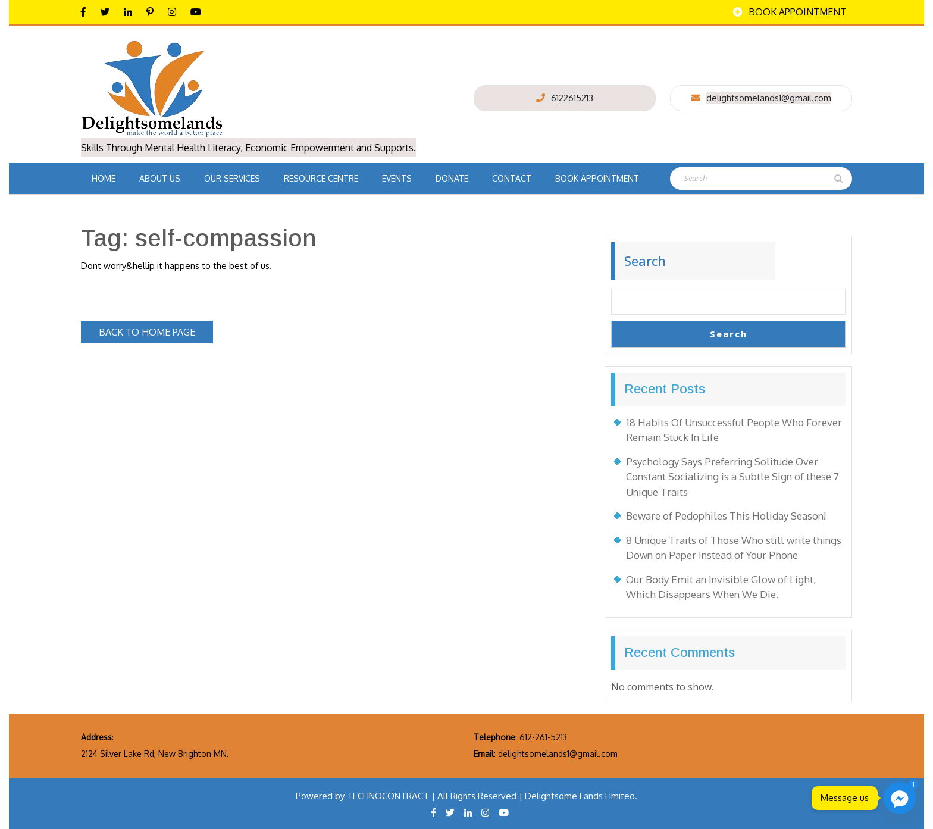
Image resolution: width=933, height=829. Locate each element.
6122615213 (572, 98)
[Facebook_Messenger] (900, 798)
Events (397, 178)
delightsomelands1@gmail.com (768, 98)
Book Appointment (789, 12)
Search (645, 261)
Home (103, 178)
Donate (452, 178)
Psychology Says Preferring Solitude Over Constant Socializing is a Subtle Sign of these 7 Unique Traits (732, 476)
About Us (159, 178)
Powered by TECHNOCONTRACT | (366, 796)
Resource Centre (321, 178)
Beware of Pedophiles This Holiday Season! (726, 515)
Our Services (232, 178)
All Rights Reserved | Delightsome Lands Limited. (537, 796)
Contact (511, 178)
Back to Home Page (156, 329)
